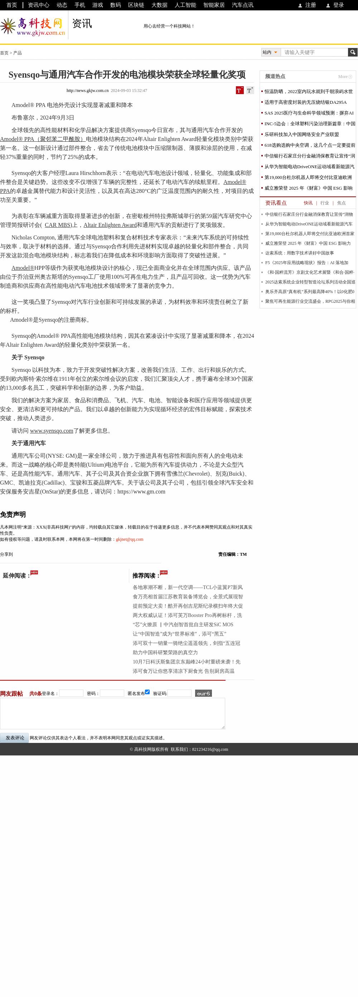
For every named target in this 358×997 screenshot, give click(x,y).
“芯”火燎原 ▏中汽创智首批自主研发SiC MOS (183, 624)
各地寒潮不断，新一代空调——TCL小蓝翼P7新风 (188, 587)
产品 (17, 52)
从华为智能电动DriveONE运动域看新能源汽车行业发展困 (309, 168)
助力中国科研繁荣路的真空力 (165, 652)
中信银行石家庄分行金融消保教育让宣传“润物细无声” (310, 157)
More (343, 76)
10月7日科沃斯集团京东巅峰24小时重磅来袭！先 (187, 662)
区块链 (136, 5)
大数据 (159, 5)
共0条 (35, 693)
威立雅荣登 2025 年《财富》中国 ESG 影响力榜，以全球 (309, 189)
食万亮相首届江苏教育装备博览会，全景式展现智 (188, 596)
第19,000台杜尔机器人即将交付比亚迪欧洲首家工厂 (308, 179)
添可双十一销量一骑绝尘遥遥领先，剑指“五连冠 (186, 643)
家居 (63, 400)
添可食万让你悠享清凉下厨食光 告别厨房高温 (183, 671)
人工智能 (185, 5)
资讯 (82, 23)
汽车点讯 (242, 5)
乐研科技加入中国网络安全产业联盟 (302, 134)
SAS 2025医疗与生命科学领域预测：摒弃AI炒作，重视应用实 (309, 114)
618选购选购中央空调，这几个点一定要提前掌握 (310, 146)
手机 (79, 5)
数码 (115, 5)
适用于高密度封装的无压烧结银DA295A (306, 102)
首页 (11, 5)
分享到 (6, 554)
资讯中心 (38, 5)
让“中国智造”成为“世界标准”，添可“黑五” (179, 634)
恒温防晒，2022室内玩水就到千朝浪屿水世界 (309, 93)
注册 (310, 5)
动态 (62, 5)
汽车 (208, 130)
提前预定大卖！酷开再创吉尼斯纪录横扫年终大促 (188, 606)
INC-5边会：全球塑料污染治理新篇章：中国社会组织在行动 (310, 125)
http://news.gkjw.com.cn (88, 90)
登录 (338, 5)
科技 (43, 370)
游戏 (97, 5)
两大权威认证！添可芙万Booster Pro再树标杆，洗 (187, 615)
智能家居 (214, 5)
